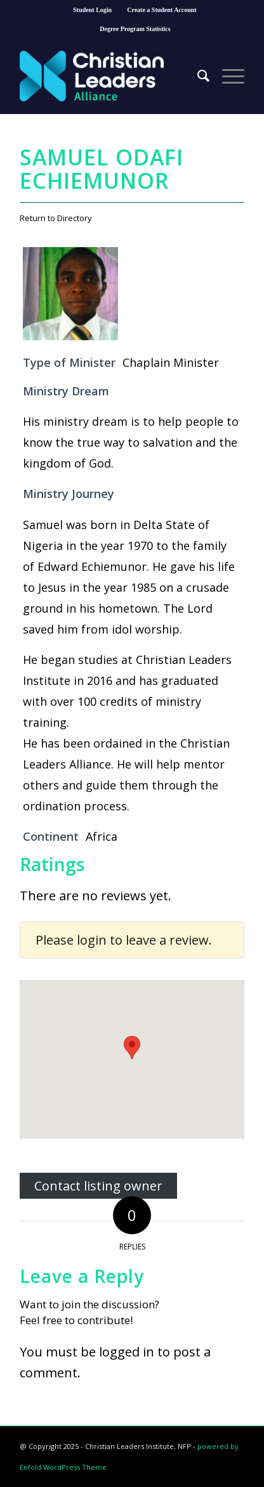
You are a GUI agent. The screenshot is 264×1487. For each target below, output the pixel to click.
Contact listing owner (98, 1185)
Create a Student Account (162, 9)
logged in (126, 1351)
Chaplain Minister (170, 362)
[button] (132, 1047)
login (92, 939)
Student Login (92, 9)
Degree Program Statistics (135, 28)
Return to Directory (56, 218)
